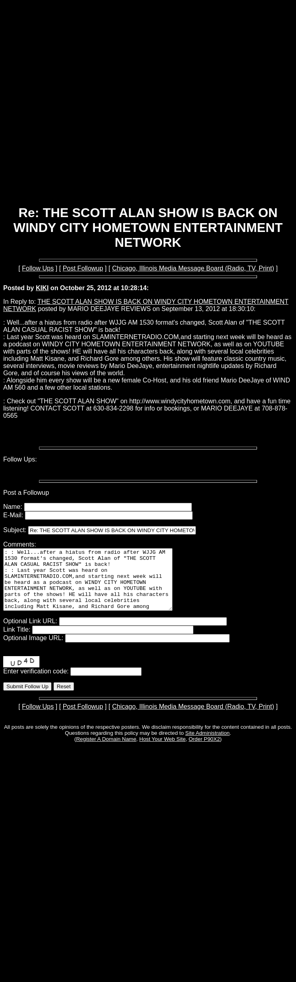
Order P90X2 (204, 751)
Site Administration (207, 745)
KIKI (42, 288)
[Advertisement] (146, 114)
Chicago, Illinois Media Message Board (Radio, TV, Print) (193, 268)
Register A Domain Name (106, 751)
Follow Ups (38, 268)
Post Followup (83, 268)
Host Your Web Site (162, 751)
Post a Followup (26, 492)
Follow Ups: (20, 459)
